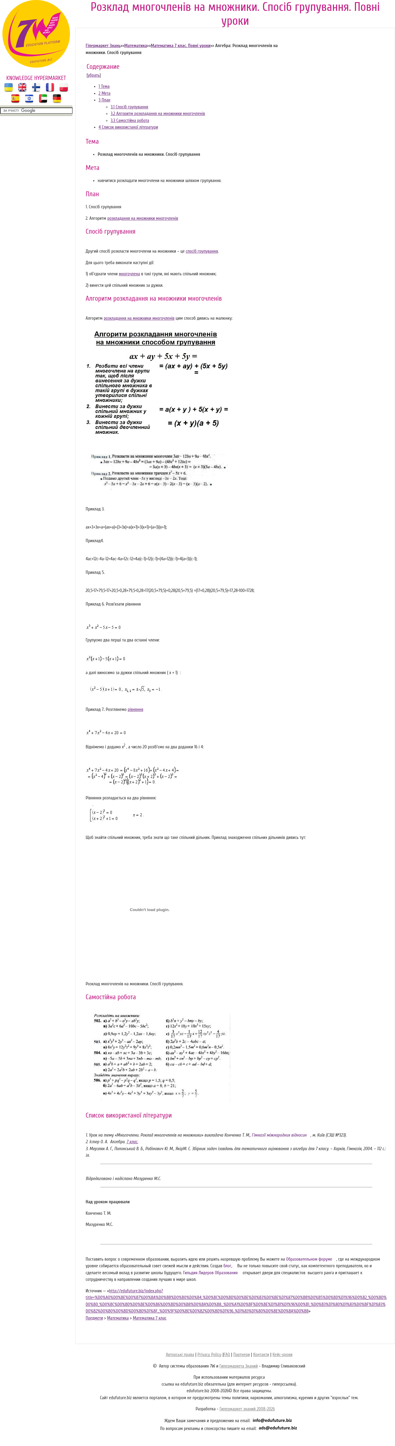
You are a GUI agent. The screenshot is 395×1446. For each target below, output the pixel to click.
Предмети (94, 1318)
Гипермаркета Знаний (239, 1366)
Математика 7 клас (149, 1318)
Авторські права (180, 1354)
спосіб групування (202, 251)
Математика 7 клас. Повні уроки (180, 45)
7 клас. (132, 1141)
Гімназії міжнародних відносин (279, 1135)
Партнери (241, 1354)
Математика (135, 45)
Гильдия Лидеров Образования (210, 1272)
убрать (94, 75)
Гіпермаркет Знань (103, 45)
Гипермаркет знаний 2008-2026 (247, 1409)
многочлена (129, 274)
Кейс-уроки (282, 1354)
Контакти (261, 1354)
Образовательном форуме (309, 1259)
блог (227, 1265)
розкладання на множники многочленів (142, 218)
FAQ (226, 1354)
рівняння (135, 709)
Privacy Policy (209, 1354)
